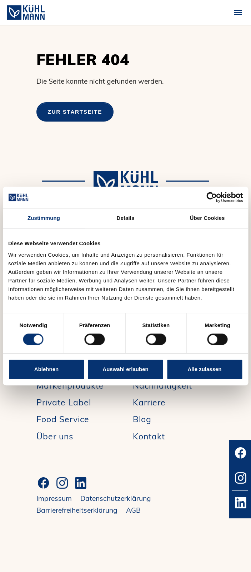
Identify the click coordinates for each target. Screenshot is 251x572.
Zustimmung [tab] (43, 218)
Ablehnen (46, 369)
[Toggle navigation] (238, 12)
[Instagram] (62, 483)
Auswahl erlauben (125, 369)
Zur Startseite (75, 112)
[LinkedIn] (81, 483)
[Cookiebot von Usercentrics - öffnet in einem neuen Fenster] (211, 197)
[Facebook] (43, 483)
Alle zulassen (204, 369)
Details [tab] (126, 218)
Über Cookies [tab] (207, 218)
